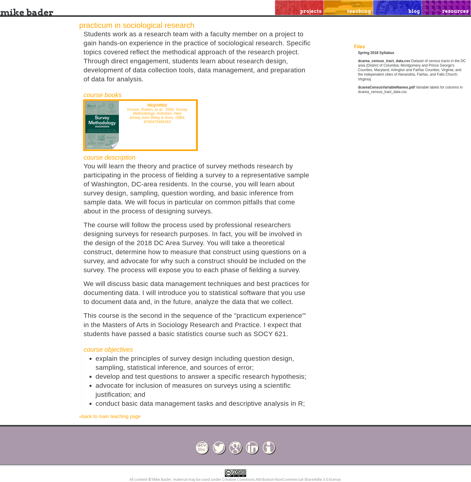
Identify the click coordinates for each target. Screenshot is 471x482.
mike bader (26, 12)
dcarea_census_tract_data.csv (384, 61)
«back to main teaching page (110, 416)
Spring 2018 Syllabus (376, 53)
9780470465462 (157, 122)
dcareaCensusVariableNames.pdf (386, 87)
